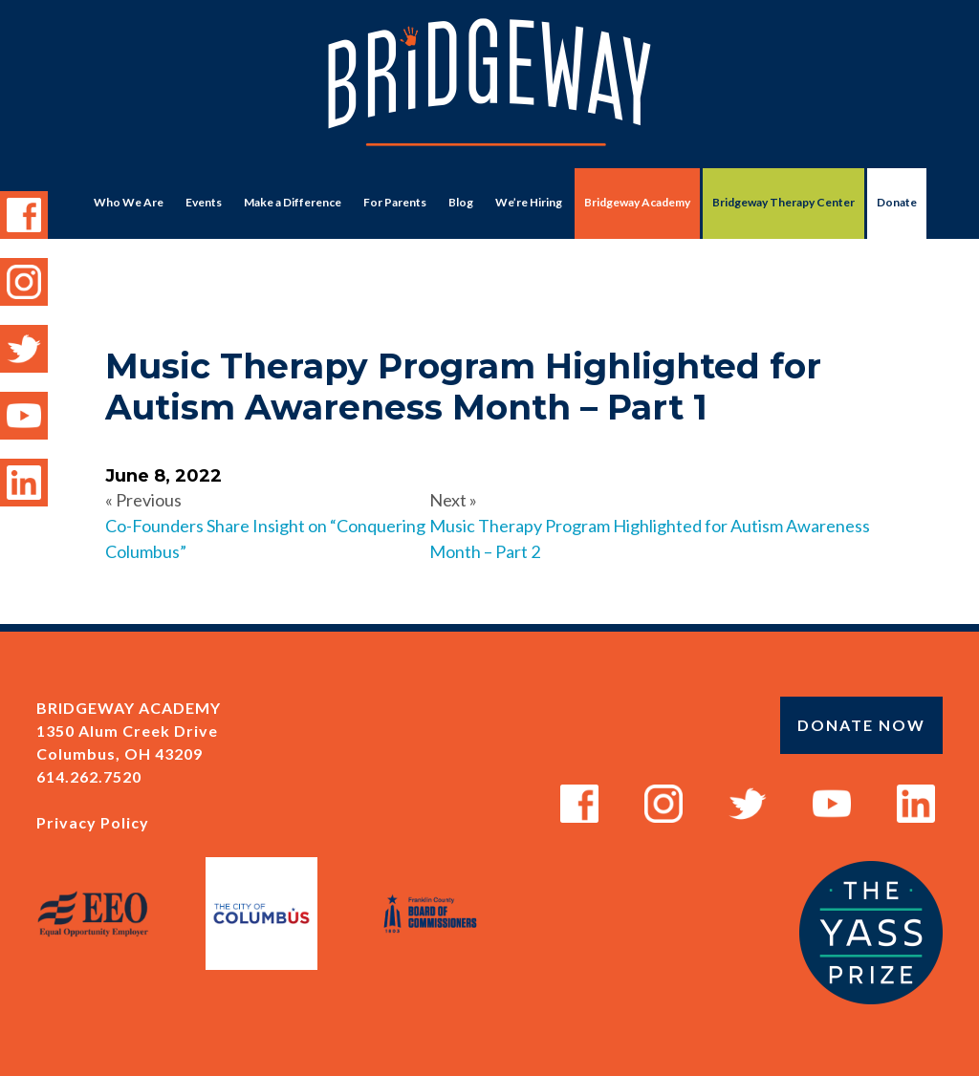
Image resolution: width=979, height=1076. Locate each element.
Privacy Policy (92, 822)
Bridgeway (489, 91)
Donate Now (861, 725)
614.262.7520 (88, 776)
